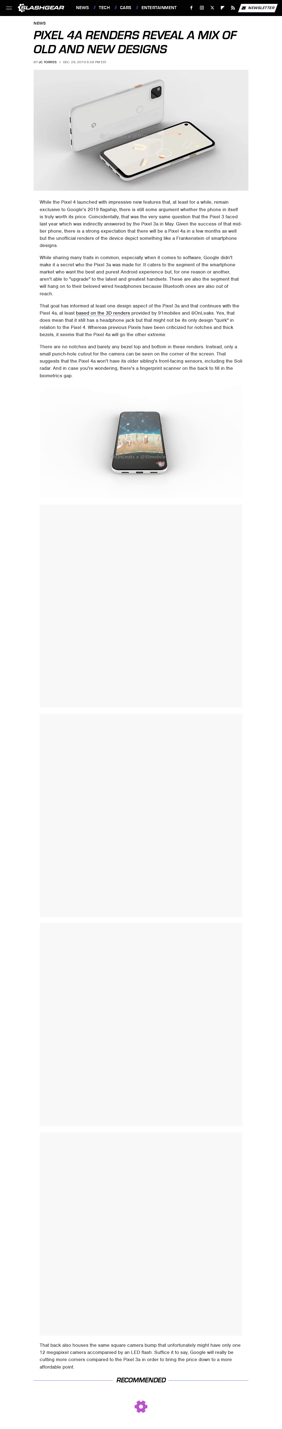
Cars (125, 7)
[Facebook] (192, 8)
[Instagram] (202, 8)
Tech (104, 7)
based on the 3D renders (103, 313)
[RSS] (233, 8)
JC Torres (48, 62)
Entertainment (159, 7)
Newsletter (257, 8)
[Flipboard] (223, 8)
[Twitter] (212, 8)
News (82, 7)
